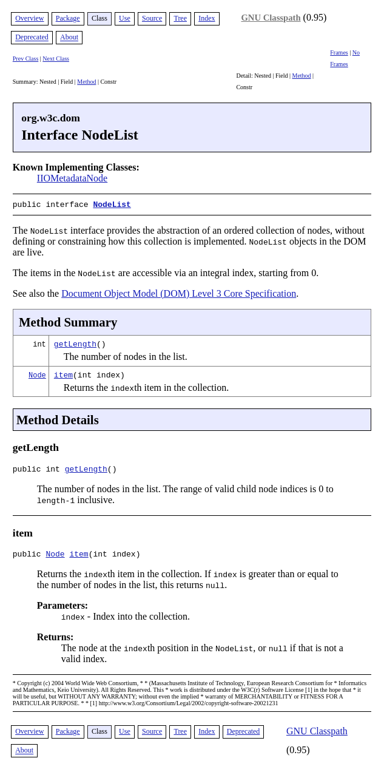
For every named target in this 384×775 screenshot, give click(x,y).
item (63, 373)
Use (124, 18)
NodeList (111, 203)
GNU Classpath (270, 17)
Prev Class (26, 58)
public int (39, 469)
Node (37, 373)
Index (206, 18)
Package (68, 18)
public (29, 555)
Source (152, 18)
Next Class (55, 58)
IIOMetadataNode (72, 178)
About (69, 37)
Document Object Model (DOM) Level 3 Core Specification (178, 292)
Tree (180, 18)
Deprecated (32, 37)
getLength (75, 342)
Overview (29, 18)
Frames (339, 52)
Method (86, 81)
